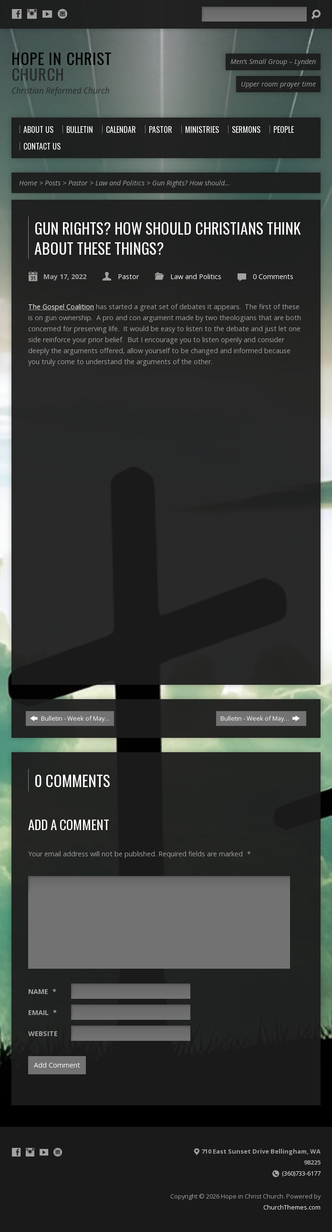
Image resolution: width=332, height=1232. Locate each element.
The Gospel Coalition (61, 306)
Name (42, 991)
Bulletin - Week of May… (70, 718)
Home (28, 182)
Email (42, 1012)
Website (43, 1033)
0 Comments (273, 276)
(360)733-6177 (301, 1173)
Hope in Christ (61, 65)
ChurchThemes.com (292, 1207)
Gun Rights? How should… (191, 182)
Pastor (78, 182)
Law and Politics (120, 182)
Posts (53, 182)
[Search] (254, 14)
